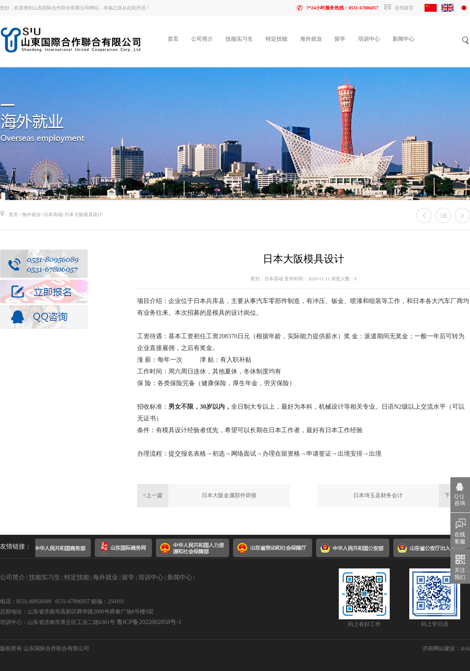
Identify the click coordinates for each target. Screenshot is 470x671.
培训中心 (369, 39)
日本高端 (52, 214)
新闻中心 (403, 39)
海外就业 (311, 39)
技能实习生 (239, 39)
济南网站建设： (441, 648)
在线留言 (399, 8)
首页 (173, 39)
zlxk (465, 648)
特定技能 (276, 39)
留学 (339, 39)
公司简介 (202, 39)
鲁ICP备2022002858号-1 (149, 622)
